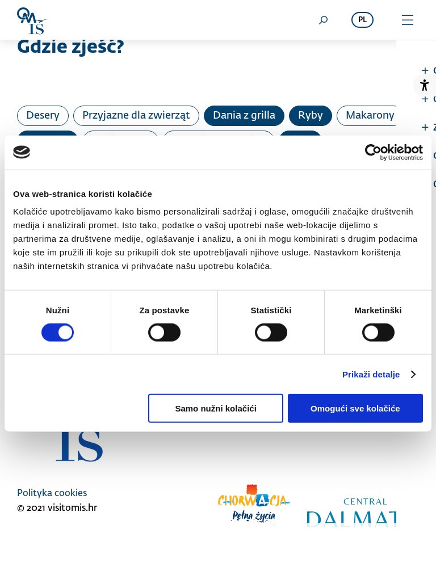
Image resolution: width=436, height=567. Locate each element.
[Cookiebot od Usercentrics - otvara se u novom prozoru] (373, 152)
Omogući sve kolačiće (355, 408)
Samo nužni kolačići (215, 408)
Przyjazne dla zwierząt (136, 116)
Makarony (370, 116)
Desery (43, 116)
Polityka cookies (52, 493)
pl (362, 20)
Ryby (310, 116)
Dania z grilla (244, 116)
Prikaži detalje (371, 374)
